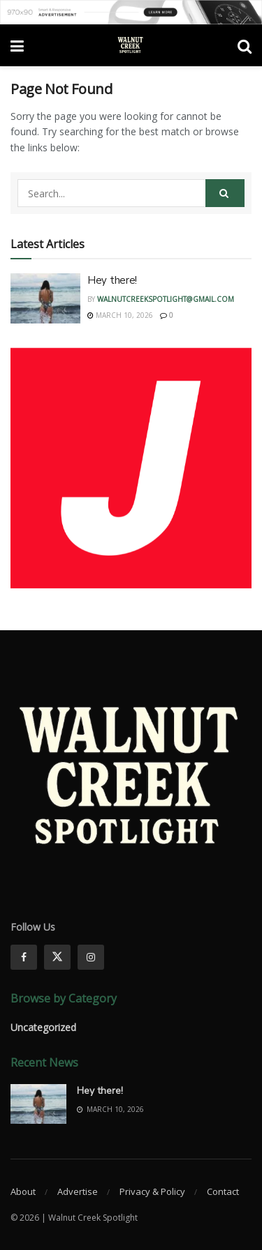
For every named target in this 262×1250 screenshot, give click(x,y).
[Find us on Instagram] (91, 957)
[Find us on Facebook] (23, 957)
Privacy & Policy (152, 1191)
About (23, 1191)
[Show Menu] (17, 45)
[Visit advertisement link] (131, 12)
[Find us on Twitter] (57, 957)
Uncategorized (43, 1027)
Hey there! (112, 280)
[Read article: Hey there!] (45, 298)
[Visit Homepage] (131, 45)
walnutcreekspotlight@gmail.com (165, 299)
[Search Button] (245, 45)
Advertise (77, 1191)
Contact (223, 1191)
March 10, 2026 (120, 315)
